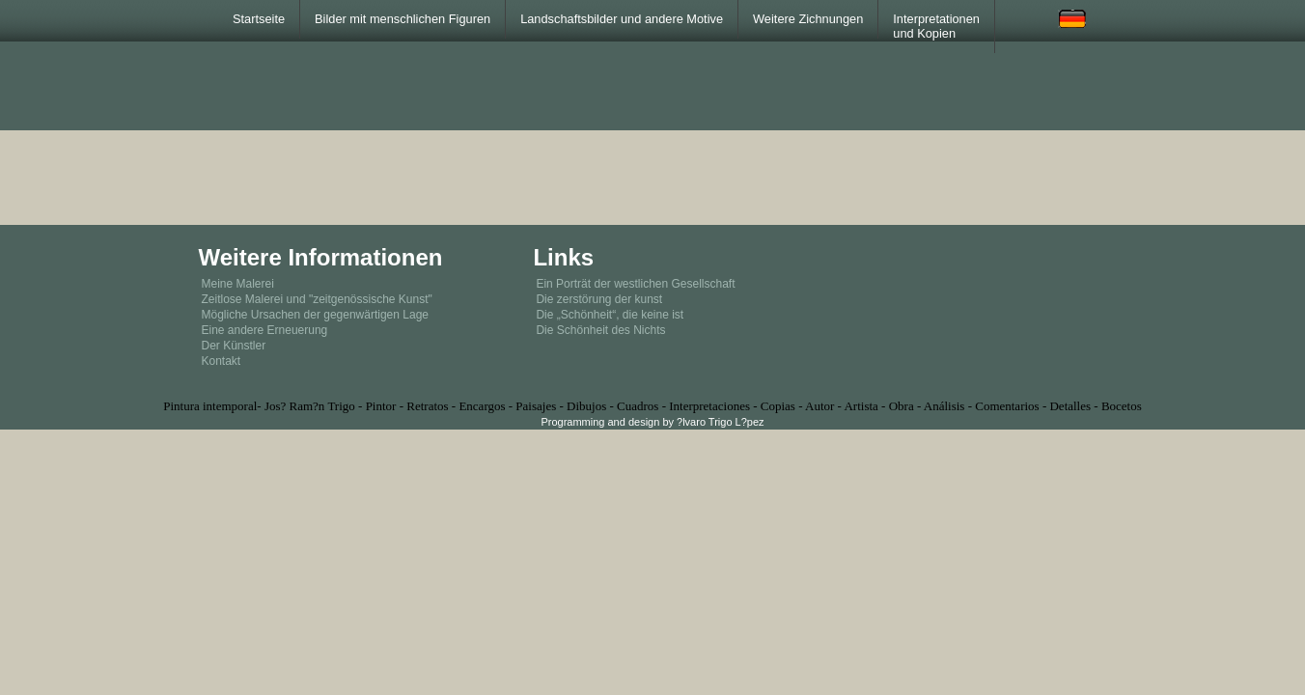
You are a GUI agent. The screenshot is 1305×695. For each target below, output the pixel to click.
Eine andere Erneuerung (265, 330)
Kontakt (221, 361)
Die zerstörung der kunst (599, 299)
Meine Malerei (238, 284)
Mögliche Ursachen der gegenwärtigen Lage (315, 314)
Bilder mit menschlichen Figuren (402, 19)
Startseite (259, 19)
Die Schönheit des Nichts (600, 330)
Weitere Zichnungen (808, 19)
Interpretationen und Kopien (936, 26)
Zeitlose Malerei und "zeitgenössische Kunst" (317, 299)
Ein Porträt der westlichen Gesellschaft (635, 284)
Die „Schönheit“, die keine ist (609, 314)
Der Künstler (234, 345)
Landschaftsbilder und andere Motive (621, 19)
